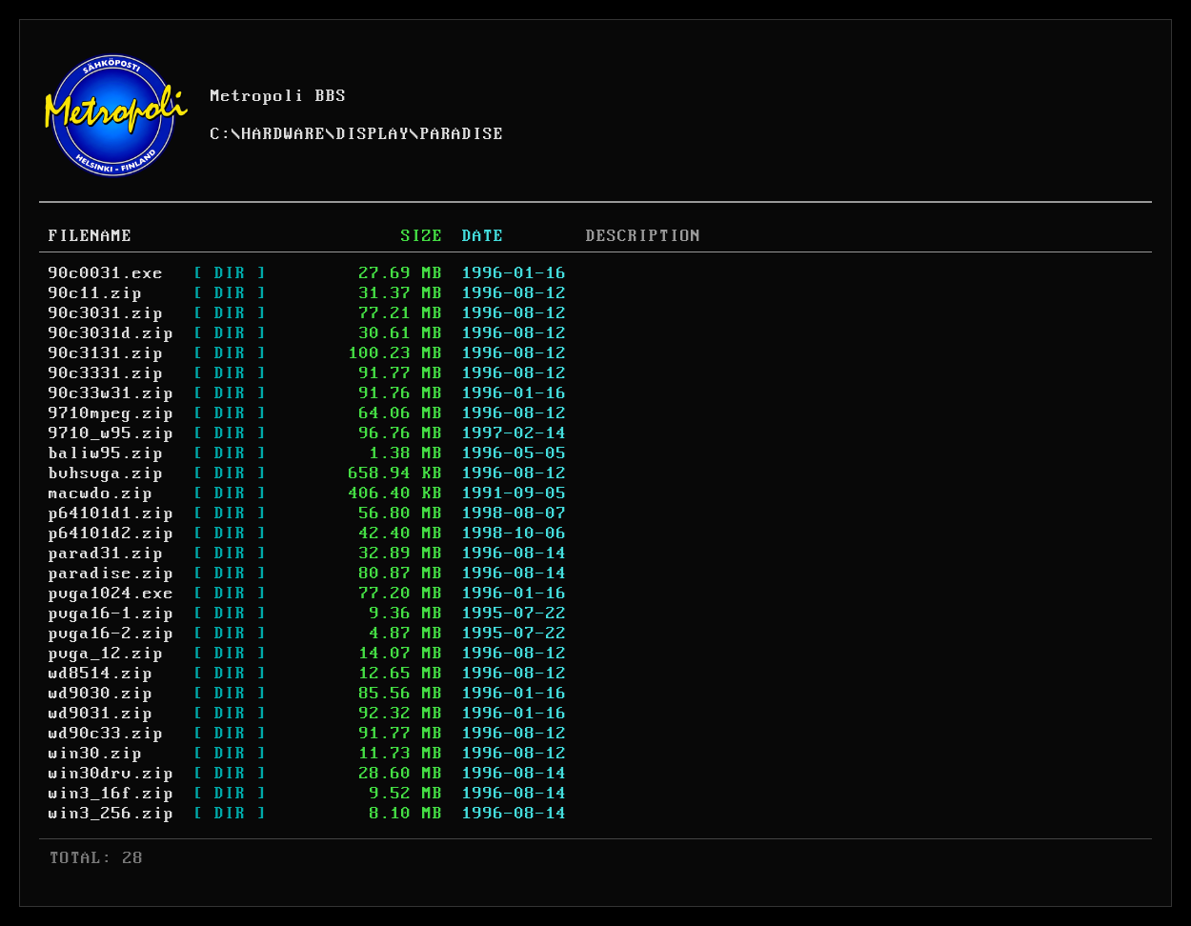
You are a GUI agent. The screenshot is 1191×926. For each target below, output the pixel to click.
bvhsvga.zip (106, 473)
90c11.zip (96, 293)
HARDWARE (284, 134)
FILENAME (90, 236)
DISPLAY (373, 134)
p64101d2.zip (111, 533)
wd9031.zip (101, 713)
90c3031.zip (106, 313)
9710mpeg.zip (111, 413)
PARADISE (462, 134)
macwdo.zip (101, 493)
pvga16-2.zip (111, 633)
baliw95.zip (106, 453)
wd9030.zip (101, 693)
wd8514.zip (101, 673)
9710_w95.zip (111, 433)
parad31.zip (106, 553)
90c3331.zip (106, 373)
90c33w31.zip (111, 393)
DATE (483, 236)
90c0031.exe (106, 273)
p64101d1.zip (111, 513)
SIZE (422, 236)
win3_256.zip (111, 813)
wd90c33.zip (106, 733)
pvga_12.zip (106, 653)
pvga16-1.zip (111, 613)
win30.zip (96, 753)
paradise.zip (111, 573)
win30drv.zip (111, 773)
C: (221, 134)
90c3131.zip (106, 353)
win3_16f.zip (111, 793)
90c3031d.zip (111, 333)
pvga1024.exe (111, 593)
